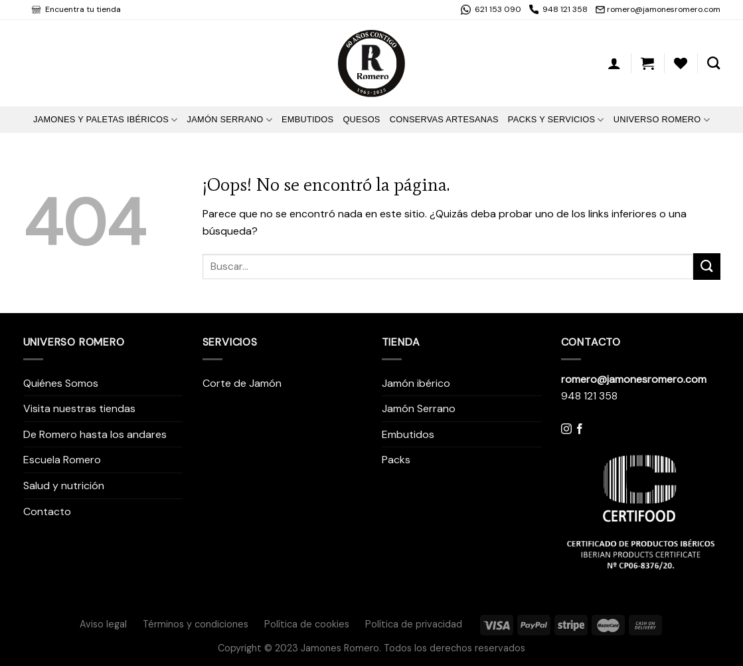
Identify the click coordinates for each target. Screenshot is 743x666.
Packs (396, 460)
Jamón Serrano (229, 120)
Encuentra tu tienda (82, 9)
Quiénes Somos (60, 383)
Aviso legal (103, 624)
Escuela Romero (62, 460)
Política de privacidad (413, 624)
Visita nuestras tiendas (79, 408)
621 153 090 (497, 9)
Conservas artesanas (444, 119)
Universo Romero (662, 120)
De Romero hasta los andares (95, 434)
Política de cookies (306, 624)
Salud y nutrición (63, 486)
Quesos (361, 119)
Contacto (47, 511)
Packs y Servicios (556, 120)
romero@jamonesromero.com (663, 9)
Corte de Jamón (242, 383)
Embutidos (307, 119)
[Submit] (706, 266)
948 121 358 (565, 9)
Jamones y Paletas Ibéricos (105, 120)
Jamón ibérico (416, 383)
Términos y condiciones (195, 624)
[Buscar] (713, 63)
